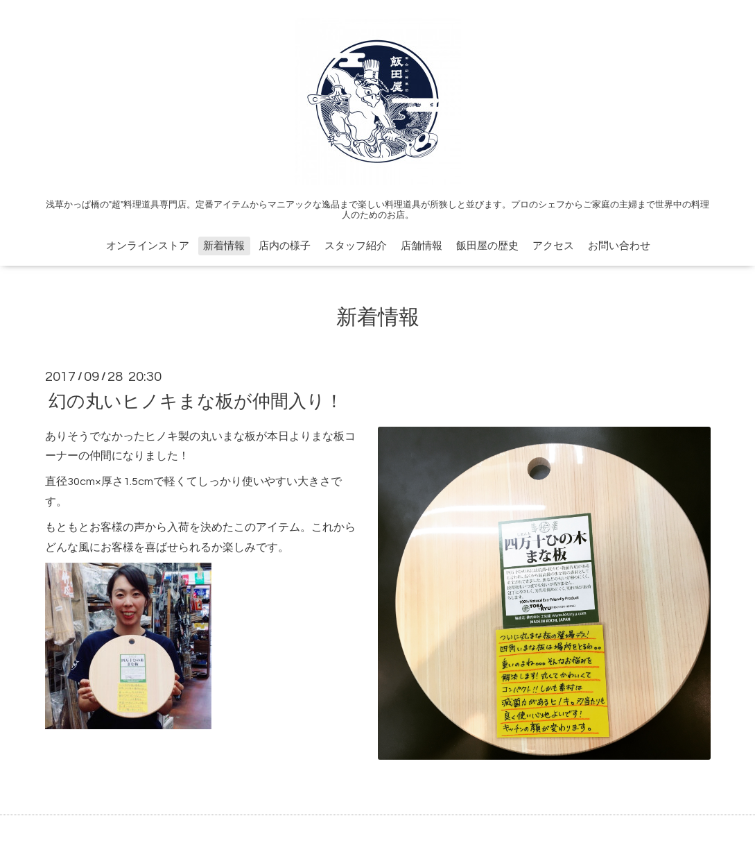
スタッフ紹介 (355, 246)
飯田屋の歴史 (487, 246)
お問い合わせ (619, 246)
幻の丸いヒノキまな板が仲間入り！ (196, 401)
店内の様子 (285, 246)
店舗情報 (421, 246)
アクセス (553, 246)
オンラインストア (147, 246)
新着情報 (224, 246)
